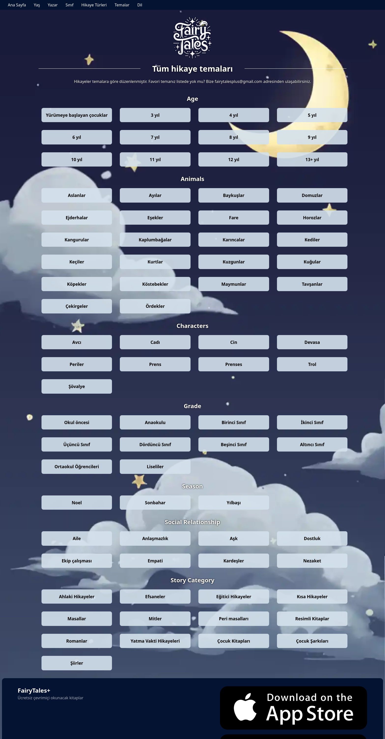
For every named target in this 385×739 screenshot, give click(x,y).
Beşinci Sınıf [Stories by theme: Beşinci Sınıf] (234, 444)
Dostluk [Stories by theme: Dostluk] (312, 538)
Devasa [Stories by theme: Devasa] (312, 342)
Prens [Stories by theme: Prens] (155, 364)
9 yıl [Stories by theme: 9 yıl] (312, 137)
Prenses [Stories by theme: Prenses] (233, 364)
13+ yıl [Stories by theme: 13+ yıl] (312, 159)
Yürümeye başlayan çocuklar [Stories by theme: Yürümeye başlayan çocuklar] (77, 115)
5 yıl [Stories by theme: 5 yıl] (312, 115)
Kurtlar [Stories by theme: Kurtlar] (155, 262)
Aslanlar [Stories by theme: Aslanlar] (77, 195)
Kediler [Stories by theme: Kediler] (312, 240)
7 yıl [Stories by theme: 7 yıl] (155, 137)
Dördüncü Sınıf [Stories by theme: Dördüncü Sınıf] (155, 444)
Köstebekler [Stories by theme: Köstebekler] (155, 284)
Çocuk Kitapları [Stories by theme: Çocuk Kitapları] (233, 641)
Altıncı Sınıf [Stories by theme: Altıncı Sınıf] (312, 444)
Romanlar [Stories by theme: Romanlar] (76, 641)
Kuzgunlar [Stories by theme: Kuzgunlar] (234, 262)
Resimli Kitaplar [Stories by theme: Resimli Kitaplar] (312, 619)
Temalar (122, 5)
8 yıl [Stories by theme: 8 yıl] (233, 137)
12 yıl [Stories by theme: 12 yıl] (233, 159)
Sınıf (69, 5)
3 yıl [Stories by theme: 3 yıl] (155, 115)
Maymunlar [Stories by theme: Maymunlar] (233, 284)
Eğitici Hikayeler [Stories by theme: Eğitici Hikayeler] (233, 596)
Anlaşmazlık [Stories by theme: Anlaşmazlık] (155, 538)
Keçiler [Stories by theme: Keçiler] (76, 262)
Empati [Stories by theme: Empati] (155, 561)
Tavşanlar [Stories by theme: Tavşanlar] (312, 284)
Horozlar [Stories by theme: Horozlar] (312, 217)
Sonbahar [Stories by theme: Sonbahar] (155, 503)
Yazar (53, 5)
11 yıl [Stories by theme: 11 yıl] (155, 159)
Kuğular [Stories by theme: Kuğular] (312, 262)
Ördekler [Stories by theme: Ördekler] (155, 306)
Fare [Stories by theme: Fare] (233, 217)
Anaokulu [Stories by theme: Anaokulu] (155, 422)
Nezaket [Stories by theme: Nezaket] (312, 561)
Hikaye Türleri (94, 5)
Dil (139, 5)
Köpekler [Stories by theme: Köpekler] (76, 284)
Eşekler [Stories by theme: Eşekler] (155, 217)
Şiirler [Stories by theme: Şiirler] (76, 663)
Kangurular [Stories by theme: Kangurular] (77, 240)
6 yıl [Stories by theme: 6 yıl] (76, 137)
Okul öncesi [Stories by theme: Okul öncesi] (76, 422)
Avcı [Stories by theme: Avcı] (76, 342)
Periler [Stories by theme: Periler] (76, 364)
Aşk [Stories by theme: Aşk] (234, 538)
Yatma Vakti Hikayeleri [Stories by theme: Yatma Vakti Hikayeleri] (155, 641)
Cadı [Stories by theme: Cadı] (155, 342)
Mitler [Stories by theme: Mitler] (155, 619)
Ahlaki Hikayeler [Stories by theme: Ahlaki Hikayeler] (76, 596)
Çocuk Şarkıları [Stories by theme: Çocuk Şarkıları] (312, 641)
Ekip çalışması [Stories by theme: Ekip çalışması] (77, 561)
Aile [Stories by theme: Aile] (77, 538)
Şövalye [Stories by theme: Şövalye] (77, 386)
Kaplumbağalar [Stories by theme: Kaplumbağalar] (155, 240)
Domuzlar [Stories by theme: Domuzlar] (312, 195)
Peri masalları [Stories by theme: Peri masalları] (233, 619)
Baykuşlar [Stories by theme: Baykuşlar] (233, 195)
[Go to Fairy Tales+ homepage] (192, 38)
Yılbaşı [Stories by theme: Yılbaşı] (234, 503)
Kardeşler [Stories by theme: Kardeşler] (233, 561)
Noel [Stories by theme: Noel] (77, 503)
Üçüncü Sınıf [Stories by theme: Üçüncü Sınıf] (76, 444)
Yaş (37, 5)
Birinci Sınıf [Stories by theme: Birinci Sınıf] (233, 422)
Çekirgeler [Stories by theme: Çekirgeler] (77, 306)
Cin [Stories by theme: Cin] (233, 342)
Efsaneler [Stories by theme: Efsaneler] (155, 596)
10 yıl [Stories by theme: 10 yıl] (76, 159)
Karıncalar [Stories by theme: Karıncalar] (234, 240)
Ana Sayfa (17, 5)
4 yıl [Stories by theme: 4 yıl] (233, 115)
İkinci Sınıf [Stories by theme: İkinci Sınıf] (312, 422)
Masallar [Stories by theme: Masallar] (77, 619)
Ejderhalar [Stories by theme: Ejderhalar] (77, 217)
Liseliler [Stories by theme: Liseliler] (155, 466)
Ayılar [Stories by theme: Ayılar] (155, 195)
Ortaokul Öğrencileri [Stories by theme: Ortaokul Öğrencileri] (77, 466)
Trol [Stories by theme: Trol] (312, 364)
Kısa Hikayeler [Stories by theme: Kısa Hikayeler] (312, 596)
